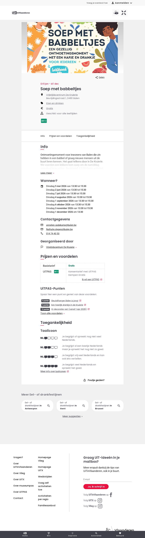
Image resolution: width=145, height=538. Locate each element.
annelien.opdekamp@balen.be (61, 228)
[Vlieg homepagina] (115, 12)
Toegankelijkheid (85, 136)
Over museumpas (23, 485)
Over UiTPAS (20, 492)
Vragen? (18, 457)
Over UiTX (18, 479)
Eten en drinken (55, 103)
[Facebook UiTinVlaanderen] (98, 495)
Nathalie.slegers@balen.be (59, 232)
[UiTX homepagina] (123, 12)
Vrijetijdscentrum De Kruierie (62, 94)
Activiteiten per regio (44, 497)
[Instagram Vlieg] (92, 506)
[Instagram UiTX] (92, 500)
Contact (18, 498)
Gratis (49, 108)
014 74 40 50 (52, 236)
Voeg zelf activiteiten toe (44, 486)
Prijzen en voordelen (60, 136)
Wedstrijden (45, 476)
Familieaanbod (46, 505)
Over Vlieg (19, 473)
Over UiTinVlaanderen (22, 465)
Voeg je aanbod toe (97, 3)
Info (42, 136)
